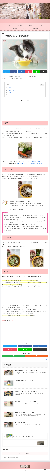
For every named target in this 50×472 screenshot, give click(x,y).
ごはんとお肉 (11, 90)
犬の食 (4, 320)
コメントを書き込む (25, 453)
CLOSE (42, 84)
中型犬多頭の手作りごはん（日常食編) (32, 161)
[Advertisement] (25, 110)
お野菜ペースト (12, 87)
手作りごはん (9, 320)
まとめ (10, 94)
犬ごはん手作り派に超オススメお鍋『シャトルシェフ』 (30, 163)
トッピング (11, 92)
